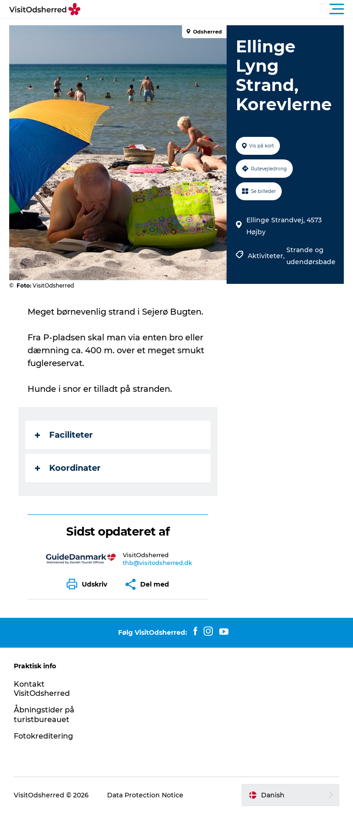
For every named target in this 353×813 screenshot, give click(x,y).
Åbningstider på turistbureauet (44, 715)
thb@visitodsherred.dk (157, 562)
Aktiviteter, (267, 256)
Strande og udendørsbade (311, 256)
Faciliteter (64, 435)
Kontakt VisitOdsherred (42, 689)
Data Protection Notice (145, 795)
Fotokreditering (43, 736)
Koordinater (68, 468)
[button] (218, 9)
